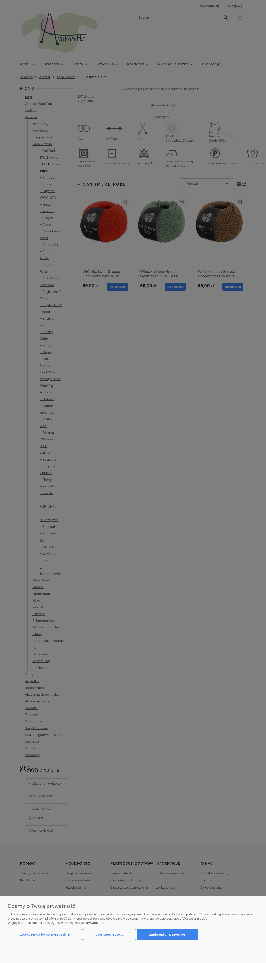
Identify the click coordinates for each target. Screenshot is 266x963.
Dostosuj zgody (109, 934)
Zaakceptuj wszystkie (167, 934)
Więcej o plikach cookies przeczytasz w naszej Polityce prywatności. (56, 923)
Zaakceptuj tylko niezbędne (45, 934)
